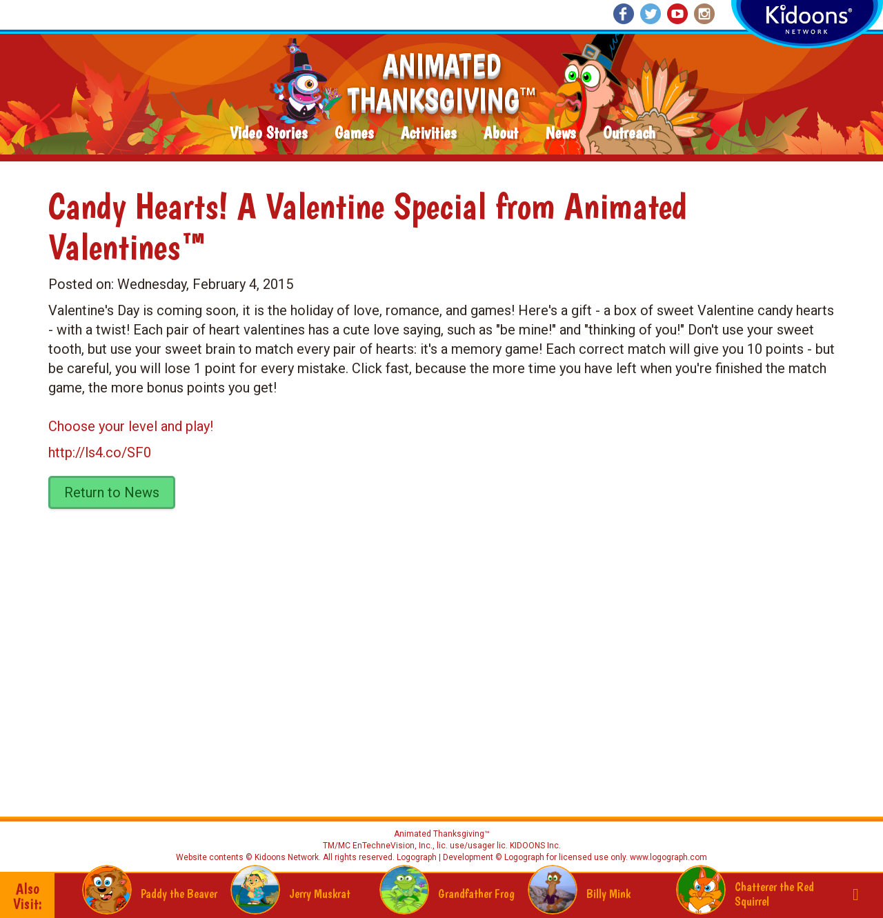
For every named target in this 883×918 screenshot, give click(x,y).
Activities (428, 133)
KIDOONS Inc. (535, 845)
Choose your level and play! (130, 426)
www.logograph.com (667, 857)
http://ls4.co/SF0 (99, 452)
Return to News (111, 492)
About (501, 133)
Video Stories (268, 133)
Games (354, 133)
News (560, 133)
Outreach (629, 133)
